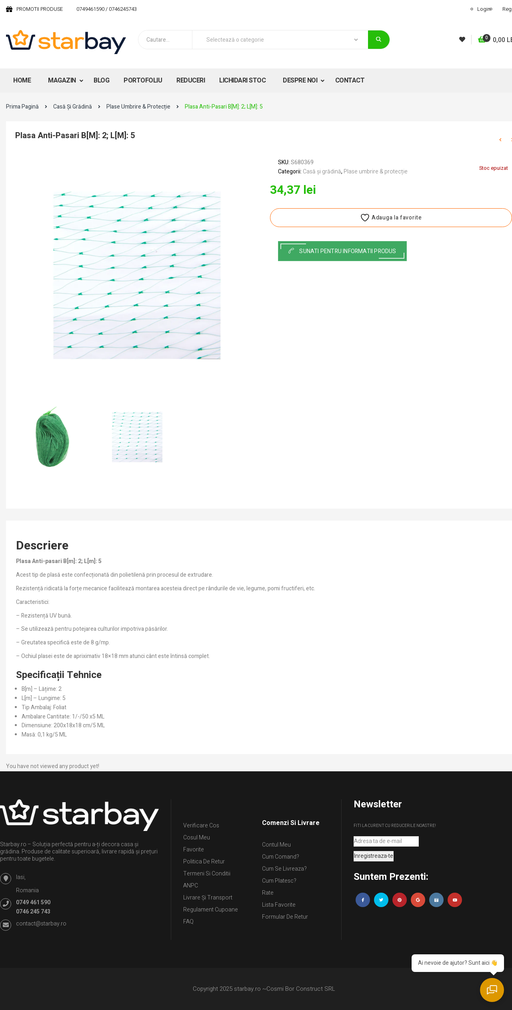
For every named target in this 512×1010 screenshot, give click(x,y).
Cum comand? (280, 857)
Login (483, 9)
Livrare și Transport (207, 897)
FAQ (188, 921)
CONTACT (350, 80)
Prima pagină (22, 107)
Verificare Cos (201, 825)
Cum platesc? (279, 881)
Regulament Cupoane (210, 909)
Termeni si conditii (206, 873)
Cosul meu (196, 837)
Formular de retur (285, 917)
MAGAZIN (62, 80)
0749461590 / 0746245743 (106, 9)
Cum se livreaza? (284, 869)
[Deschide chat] (492, 990)
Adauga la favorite (391, 218)
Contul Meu (276, 845)
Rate (268, 893)
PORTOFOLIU (143, 80)
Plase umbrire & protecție (138, 107)
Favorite (193, 849)
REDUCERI (190, 80)
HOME (22, 80)
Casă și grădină (72, 107)
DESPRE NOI (301, 80)
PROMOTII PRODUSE (39, 9)
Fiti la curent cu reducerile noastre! (395, 826)
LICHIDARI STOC (242, 80)
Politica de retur (204, 861)
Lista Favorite (279, 905)
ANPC (190, 885)
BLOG (101, 80)
